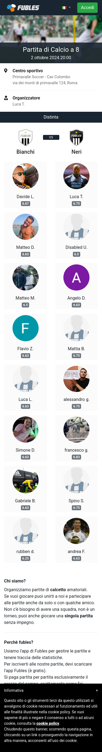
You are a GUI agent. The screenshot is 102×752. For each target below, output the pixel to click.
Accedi (87, 7)
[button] (66, 7)
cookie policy (47, 723)
